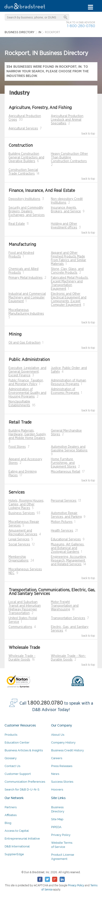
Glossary (11, 758)
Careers (56, 758)
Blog (8, 823)
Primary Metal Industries (26, 277)
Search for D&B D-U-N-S (22, 789)
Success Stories (62, 781)
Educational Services (66, 539)
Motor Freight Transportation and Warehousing (65, 605)
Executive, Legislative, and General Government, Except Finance (27, 371)
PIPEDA (56, 827)
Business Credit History (67, 750)
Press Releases (61, 766)
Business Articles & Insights (24, 750)
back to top (88, 133)
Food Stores (17, 446)
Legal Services (19, 539)
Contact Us (12, 766)
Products (11, 734)
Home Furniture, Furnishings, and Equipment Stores (63, 463)
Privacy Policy (60, 835)
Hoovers (57, 789)
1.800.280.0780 (45, 703)
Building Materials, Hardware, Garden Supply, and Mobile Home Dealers (27, 434)
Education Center (17, 742)
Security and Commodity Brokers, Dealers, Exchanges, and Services (27, 211)
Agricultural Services (23, 128)
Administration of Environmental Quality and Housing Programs (27, 393)
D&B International (17, 846)
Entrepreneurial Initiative (22, 838)
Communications (20, 627)
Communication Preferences (25, 781)
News (55, 774)
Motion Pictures (62, 522)
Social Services (19, 544)
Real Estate (17, 224)
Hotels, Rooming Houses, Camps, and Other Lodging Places (26, 504)
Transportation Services (68, 618)
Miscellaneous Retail (65, 471)
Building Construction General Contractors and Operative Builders (26, 157)
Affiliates (11, 815)
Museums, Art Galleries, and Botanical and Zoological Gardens (68, 548)
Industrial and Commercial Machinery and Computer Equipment (27, 297)
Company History (63, 742)
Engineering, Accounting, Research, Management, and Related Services (69, 560)
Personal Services (63, 500)
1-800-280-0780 (81, 26)
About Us (57, 734)
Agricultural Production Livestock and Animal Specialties (67, 119)
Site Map (57, 819)
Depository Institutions (24, 199)
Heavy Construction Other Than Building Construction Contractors (69, 157)
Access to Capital (17, 830)
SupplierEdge (14, 854)
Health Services (62, 530)
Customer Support (18, 774)
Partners (11, 807)
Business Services (22, 513)
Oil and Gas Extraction (25, 342)
